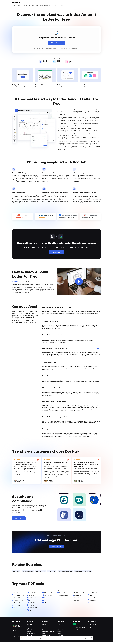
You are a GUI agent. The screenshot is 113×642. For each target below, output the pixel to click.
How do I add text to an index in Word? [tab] (70, 401)
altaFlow (59, 633)
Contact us (15, 326)
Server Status (30, 630)
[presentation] (56, 39)
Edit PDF (16, 592)
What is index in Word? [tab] (70, 362)
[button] (79, 281)
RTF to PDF (32, 605)
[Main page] (16, 3)
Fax (45, 600)
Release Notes (46, 635)
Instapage (60, 635)
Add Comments (48, 592)
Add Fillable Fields (19, 595)
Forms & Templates (32, 626)
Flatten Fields (92, 600)
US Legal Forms (61, 630)
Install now (56, 252)
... (75, 638)
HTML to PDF (32, 597)
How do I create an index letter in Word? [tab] (70, 348)
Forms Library (31, 633)
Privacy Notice (46, 628)
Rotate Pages (17, 605)
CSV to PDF (32, 600)
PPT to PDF (32, 602)
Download (92, 597)
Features (29, 635)
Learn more (18, 518)
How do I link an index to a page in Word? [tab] (70, 417)
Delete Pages (17, 607)
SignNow (59, 631)
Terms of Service (46, 626)
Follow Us (91, 627)
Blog (58, 624)
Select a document (56, 43)
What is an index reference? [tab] (70, 388)
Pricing (29, 631)
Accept (84, 638)
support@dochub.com (92, 621)
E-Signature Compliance (48, 631)
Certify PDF (77, 597)
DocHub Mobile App (62, 626)
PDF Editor (30, 624)
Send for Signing (63, 595)
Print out (91, 602)
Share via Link (48, 595)
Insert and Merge (18, 600)
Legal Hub (45, 630)
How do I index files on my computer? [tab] (70, 376)
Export (91, 595)
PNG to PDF (32, 610)
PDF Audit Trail (78, 600)
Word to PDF (32, 592)
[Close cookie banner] (92, 637)
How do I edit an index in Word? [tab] (70, 335)
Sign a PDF (62, 592)
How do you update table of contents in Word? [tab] (70, 307)
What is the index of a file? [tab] (70, 321)
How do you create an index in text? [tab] (70, 429)
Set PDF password (79, 592)
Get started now (56, 546)
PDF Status (47, 602)
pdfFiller (59, 628)
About (44, 624)
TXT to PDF (32, 595)
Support (44, 633)
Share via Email (48, 597)
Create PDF (17, 597)
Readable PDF (78, 595)
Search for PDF (93, 592)
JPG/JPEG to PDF (33, 607)
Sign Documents (31, 628)
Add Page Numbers (19, 602)
